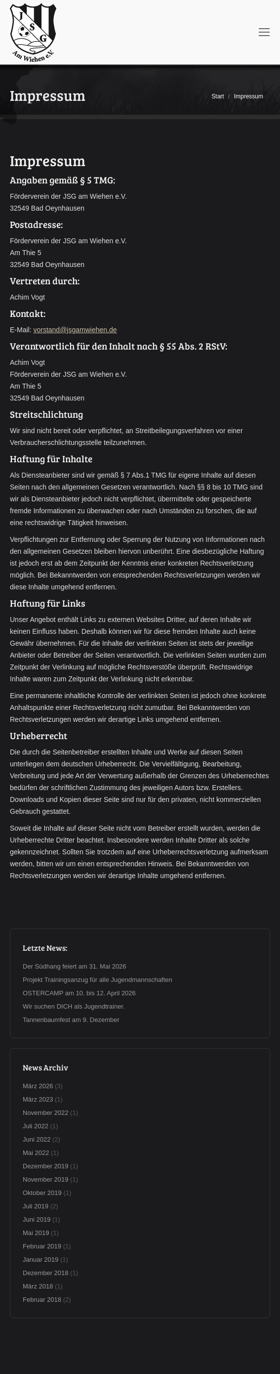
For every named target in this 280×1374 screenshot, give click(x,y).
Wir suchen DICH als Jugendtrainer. (74, 1006)
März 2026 (38, 1086)
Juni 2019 (36, 1219)
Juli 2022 (35, 1126)
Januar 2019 (40, 1259)
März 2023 (38, 1099)
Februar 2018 (42, 1299)
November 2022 (46, 1112)
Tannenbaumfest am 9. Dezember (71, 1019)
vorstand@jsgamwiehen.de (75, 330)
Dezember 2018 (46, 1273)
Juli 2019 (35, 1206)
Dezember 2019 (46, 1166)
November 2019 (46, 1179)
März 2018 (38, 1286)
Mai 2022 (36, 1152)
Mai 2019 (36, 1233)
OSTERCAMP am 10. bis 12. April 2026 (79, 993)
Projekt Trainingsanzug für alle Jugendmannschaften (97, 979)
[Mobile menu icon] (264, 32)
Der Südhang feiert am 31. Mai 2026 (74, 966)
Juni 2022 (36, 1139)
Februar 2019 (42, 1246)
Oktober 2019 (42, 1193)
